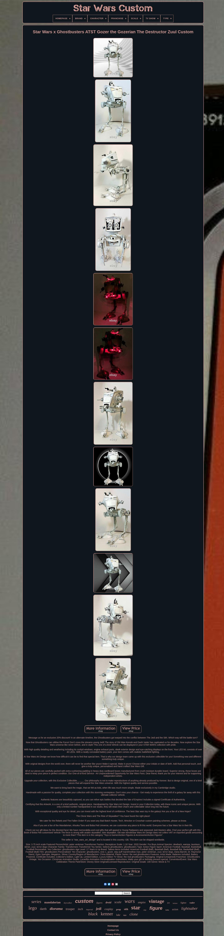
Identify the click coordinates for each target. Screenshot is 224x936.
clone (134, 914)
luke (118, 915)
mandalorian (52, 902)
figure (155, 908)
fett (168, 903)
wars (129, 901)
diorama (56, 909)
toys (124, 915)
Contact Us (113, 930)
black (93, 913)
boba (167, 910)
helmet (175, 903)
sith (126, 909)
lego (32, 908)
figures (99, 903)
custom (84, 901)
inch (80, 909)
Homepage (113, 926)
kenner (107, 913)
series (36, 901)
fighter (183, 903)
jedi (98, 909)
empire (142, 902)
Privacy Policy (113, 934)
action (175, 909)
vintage (156, 901)
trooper (70, 909)
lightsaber (189, 908)
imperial (89, 909)
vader (192, 902)
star (135, 908)
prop (118, 909)
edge (144, 910)
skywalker (68, 903)
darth (43, 909)
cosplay (109, 909)
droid (108, 902)
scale (117, 902)
